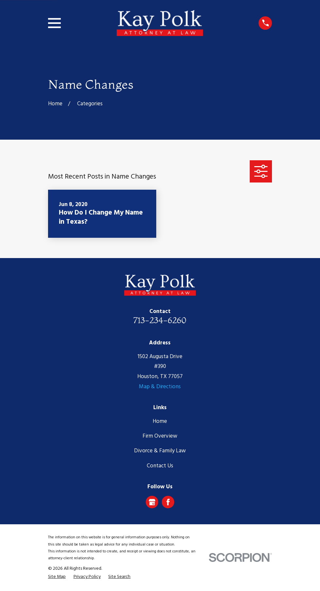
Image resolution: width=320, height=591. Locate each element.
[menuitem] (57, 577)
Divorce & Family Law (160, 450)
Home (160, 421)
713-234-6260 (159, 320)
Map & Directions (160, 386)
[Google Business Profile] (152, 502)
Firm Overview (160, 436)
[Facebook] (168, 502)
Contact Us (160, 465)
